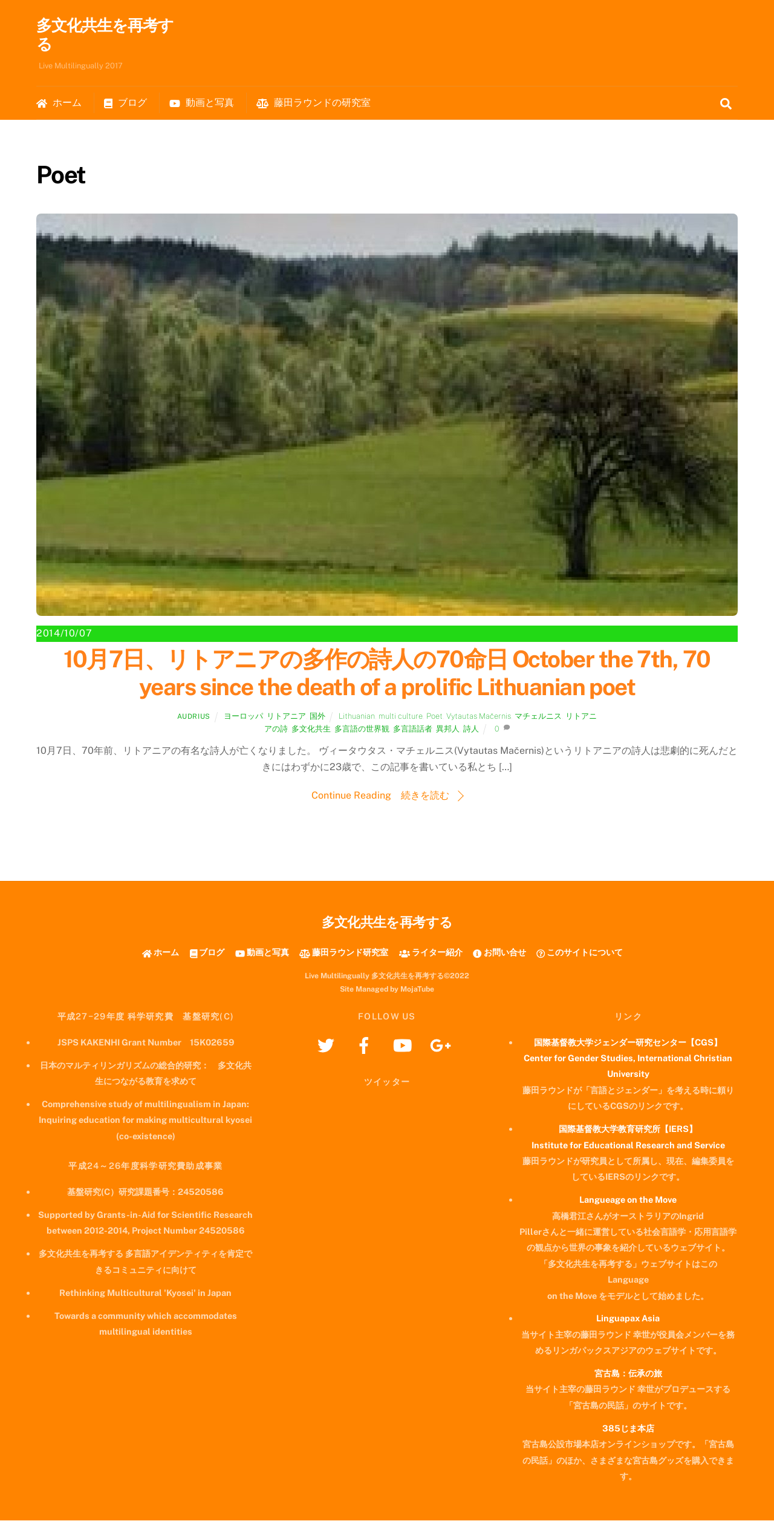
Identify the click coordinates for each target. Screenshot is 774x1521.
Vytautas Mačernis (478, 716)
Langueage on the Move (628, 1200)
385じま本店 (628, 1429)
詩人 (471, 729)
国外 (317, 716)
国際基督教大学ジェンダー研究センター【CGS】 (628, 1043)
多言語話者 (412, 729)
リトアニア (286, 716)
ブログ (125, 103)
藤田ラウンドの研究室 (313, 103)
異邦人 (448, 729)
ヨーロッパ (243, 716)
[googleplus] (442, 1045)
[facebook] (366, 1045)
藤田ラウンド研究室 (343, 952)
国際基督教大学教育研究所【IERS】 (628, 1129)
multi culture (401, 716)
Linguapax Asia (628, 1318)
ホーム (59, 103)
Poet (434, 716)
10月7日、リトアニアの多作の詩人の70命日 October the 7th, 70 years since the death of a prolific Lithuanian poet (387, 673)
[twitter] (328, 1045)
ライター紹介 (431, 952)
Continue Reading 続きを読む (380, 796)
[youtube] (404, 1045)
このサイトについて (579, 952)
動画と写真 (201, 103)
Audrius (193, 717)
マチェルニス (538, 716)
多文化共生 (311, 729)
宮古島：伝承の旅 (628, 1374)
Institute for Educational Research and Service (628, 1145)
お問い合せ (499, 952)
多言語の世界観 (361, 729)
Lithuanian (357, 716)
